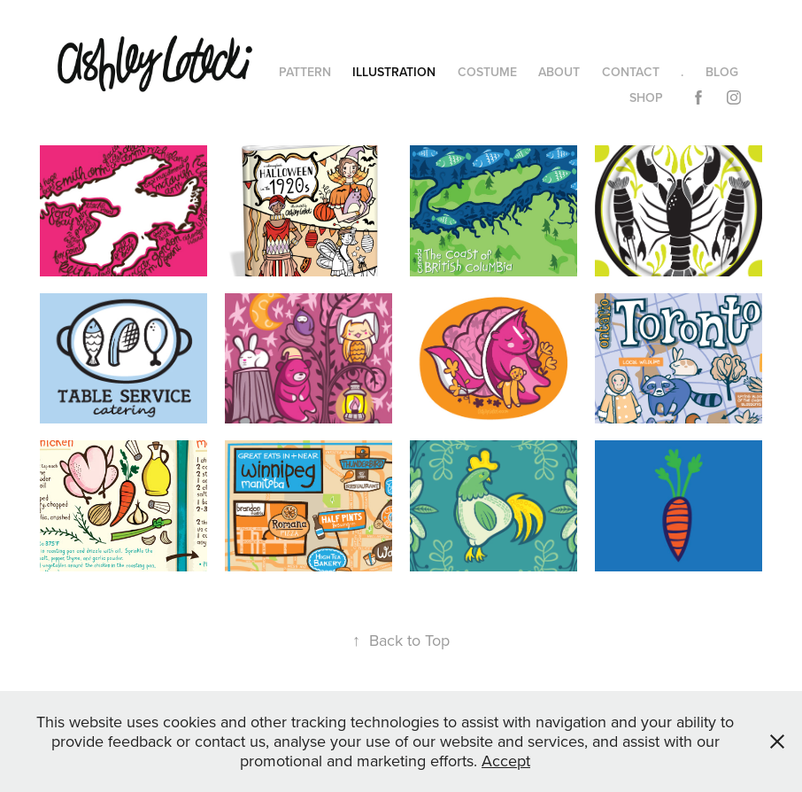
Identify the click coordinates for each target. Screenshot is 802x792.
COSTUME (487, 72)
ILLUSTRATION (394, 72)
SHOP (646, 97)
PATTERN (305, 72)
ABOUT (559, 72)
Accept (506, 760)
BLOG (722, 72)
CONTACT (630, 72)
